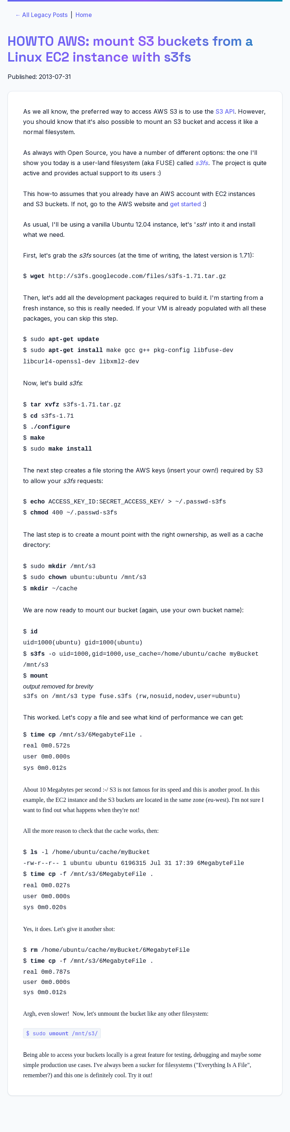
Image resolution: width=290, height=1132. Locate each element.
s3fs (201, 163)
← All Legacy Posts (41, 15)
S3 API (225, 111)
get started (185, 204)
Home (84, 15)
